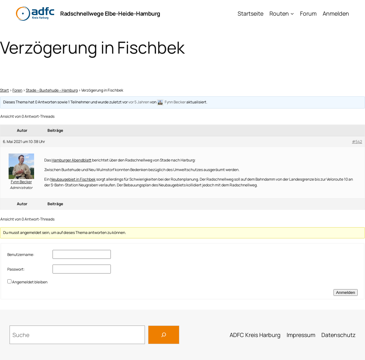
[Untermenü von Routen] (292, 13)
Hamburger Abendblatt (71, 160)
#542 (357, 141)
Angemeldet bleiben (29, 282)
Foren (17, 90)
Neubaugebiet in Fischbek (73, 179)
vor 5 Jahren (138, 102)
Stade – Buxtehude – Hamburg (52, 90)
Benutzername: (20, 254)
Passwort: (16, 269)
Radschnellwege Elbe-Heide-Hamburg (110, 13)
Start (4, 90)
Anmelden (336, 13)
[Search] (163, 335)
